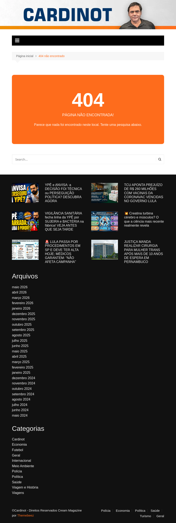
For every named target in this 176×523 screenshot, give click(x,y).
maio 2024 (20, 415)
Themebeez (25, 515)
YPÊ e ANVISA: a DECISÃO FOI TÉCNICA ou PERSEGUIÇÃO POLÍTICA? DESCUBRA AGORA (63, 193)
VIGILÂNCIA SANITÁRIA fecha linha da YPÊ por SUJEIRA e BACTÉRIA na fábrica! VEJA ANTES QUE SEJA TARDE (64, 221)
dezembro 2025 (23, 314)
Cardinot (18, 439)
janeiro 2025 (21, 372)
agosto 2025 (21, 335)
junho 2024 (20, 410)
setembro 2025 (23, 330)
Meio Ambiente (23, 466)
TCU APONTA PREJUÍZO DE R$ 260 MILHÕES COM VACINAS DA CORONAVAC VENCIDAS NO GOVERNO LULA (143, 193)
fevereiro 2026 (22, 303)
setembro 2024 (23, 394)
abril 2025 (19, 356)
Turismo (145, 516)
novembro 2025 (23, 319)
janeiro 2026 (21, 308)
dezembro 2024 (23, 378)
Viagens (18, 493)
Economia (19, 444)
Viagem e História (25, 487)
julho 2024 (19, 405)
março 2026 (21, 298)
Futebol (17, 450)
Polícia (17, 471)
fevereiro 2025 (22, 367)
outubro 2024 (22, 388)
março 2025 (21, 362)
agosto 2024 (21, 399)
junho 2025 (20, 346)
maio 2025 (20, 351)
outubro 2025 (22, 324)
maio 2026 (20, 287)
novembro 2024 (23, 383)
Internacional (21, 460)
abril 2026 (19, 292)
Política (17, 476)
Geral (16, 455)
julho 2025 (19, 340)
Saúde (17, 482)
